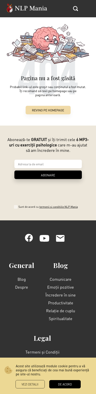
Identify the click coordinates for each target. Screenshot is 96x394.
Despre (21, 287)
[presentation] (48, 190)
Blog (22, 279)
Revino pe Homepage (48, 110)
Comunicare (60, 279)
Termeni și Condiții (42, 351)
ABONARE (48, 175)
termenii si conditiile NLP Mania (58, 206)
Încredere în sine (60, 294)
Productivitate (60, 302)
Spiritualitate (60, 318)
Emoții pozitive (60, 287)
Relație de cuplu (60, 310)
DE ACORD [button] (65, 384)
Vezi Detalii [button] (30, 384)
